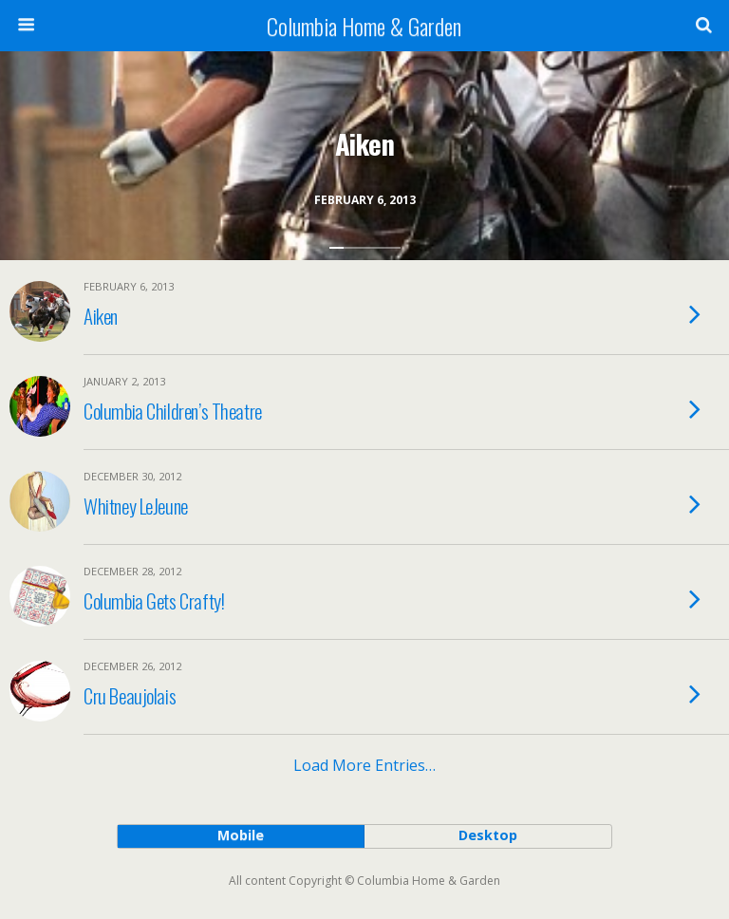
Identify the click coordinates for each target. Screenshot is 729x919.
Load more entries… (364, 765)
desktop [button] (487, 835)
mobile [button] (240, 835)
